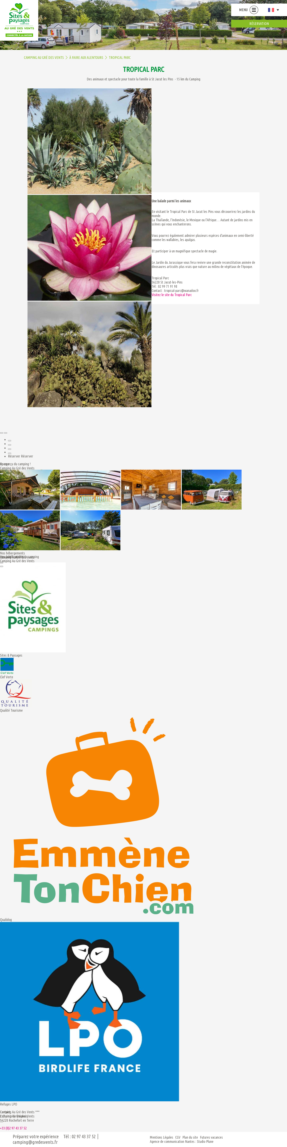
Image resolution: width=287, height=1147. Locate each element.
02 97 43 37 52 (84, 1136)
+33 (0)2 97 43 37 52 (13, 1128)
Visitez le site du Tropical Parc (172, 295)
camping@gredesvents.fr (35, 1142)
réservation (259, 24)
